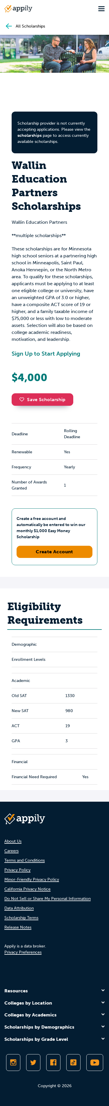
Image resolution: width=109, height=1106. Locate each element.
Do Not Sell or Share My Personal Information (47, 898)
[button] (23, 399)
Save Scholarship (42, 399)
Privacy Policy (17, 869)
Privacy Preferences (23, 952)
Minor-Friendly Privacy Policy (31, 879)
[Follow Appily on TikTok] (73, 1062)
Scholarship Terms (21, 917)
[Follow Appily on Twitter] (33, 1062)
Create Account (54, 551)
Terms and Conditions (24, 860)
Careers (11, 850)
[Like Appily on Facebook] (53, 1062)
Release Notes (17, 927)
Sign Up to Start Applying (46, 353)
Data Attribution (19, 908)
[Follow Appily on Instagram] (13, 1062)
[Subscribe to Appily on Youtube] (94, 1062)
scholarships (29, 135)
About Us (13, 841)
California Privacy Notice (27, 889)
